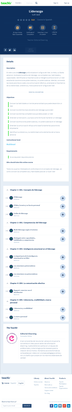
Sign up (66, 3)
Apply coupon (31, 50)
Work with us (48, 385)
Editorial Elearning (28, 334)
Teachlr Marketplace (62, 383)
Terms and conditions (51, 388)
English (21, 383)
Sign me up (27, 405)
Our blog (47, 393)
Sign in (55, 3)
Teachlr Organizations (63, 387)
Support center (49, 390)
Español (13, 383)
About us (47, 382)
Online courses (38, 382)
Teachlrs (36, 385)
